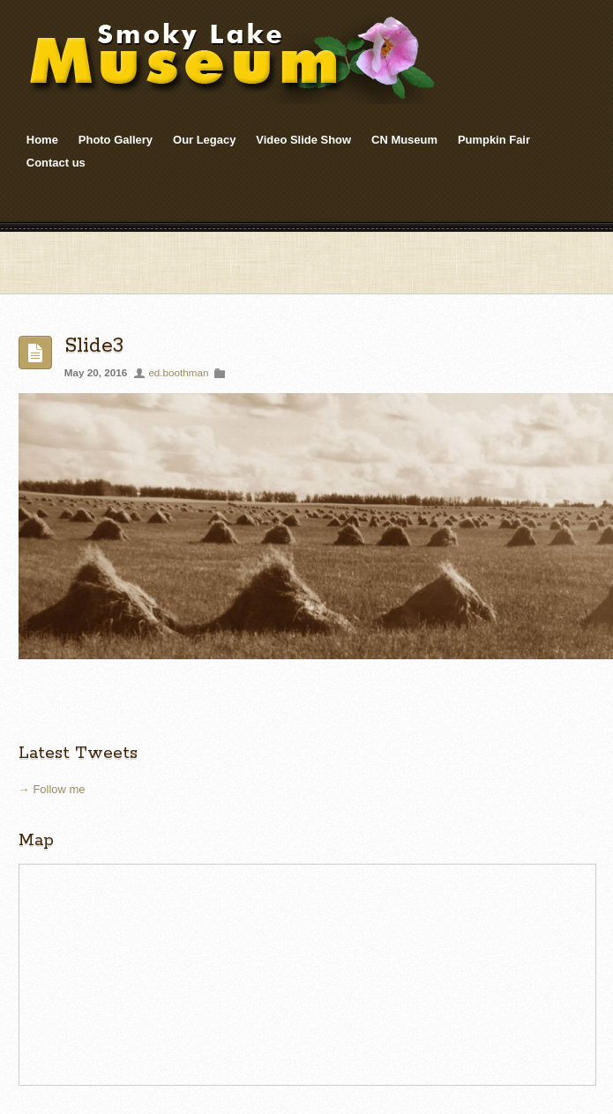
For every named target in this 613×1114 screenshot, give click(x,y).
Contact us (56, 162)
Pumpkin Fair (494, 139)
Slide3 (93, 346)
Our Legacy (204, 139)
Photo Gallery (115, 139)
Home (42, 139)
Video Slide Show (303, 139)
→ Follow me (52, 789)
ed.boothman (178, 372)
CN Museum (404, 139)
